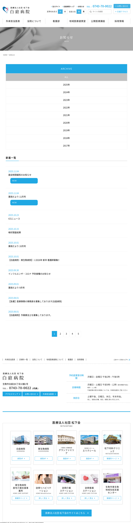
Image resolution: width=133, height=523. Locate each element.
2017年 (66, 145)
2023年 (66, 99)
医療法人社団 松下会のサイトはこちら (65, 512)
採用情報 (90, 359)
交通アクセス (122, 11)
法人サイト (56, 6)
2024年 (66, 92)
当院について (41, 359)
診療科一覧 (26, 359)
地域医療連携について (61, 359)
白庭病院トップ (69, 6)
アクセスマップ (11, 393)
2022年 (66, 107)
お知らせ (81, 6)
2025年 (66, 84)
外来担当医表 (10, 359)
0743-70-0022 (102, 6)
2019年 (66, 130)
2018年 (66, 137)
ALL (66, 76)
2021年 (66, 114)
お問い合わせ (122, 6)
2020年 (66, 122)
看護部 (79, 359)
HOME (5, 54)
